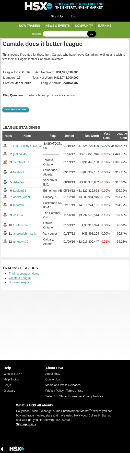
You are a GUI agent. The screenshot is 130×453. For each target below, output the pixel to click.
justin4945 (20, 154)
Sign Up (57, 16)
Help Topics (11, 379)
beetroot (18, 172)
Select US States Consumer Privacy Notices (74, 396)
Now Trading (29, 25)
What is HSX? (13, 374)
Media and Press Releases (62, 385)
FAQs (7, 385)
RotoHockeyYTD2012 (27, 146)
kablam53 (19, 190)
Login (75, 16)
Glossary (9, 390)
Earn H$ (104, 25)
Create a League (20, 278)
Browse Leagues (20, 282)
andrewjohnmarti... (25, 233)
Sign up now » (26, 424)
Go (91, 33)
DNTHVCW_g (22, 225)
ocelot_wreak (22, 197)
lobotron (18, 205)
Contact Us (52, 379)
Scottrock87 (21, 162)
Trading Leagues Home (24, 273)
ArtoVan (18, 182)
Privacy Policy (54, 390)
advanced (36, 34)
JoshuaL (18, 215)
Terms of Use (74, 390)
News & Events (58, 25)
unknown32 (20, 241)
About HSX (52, 374)
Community (84, 25)
